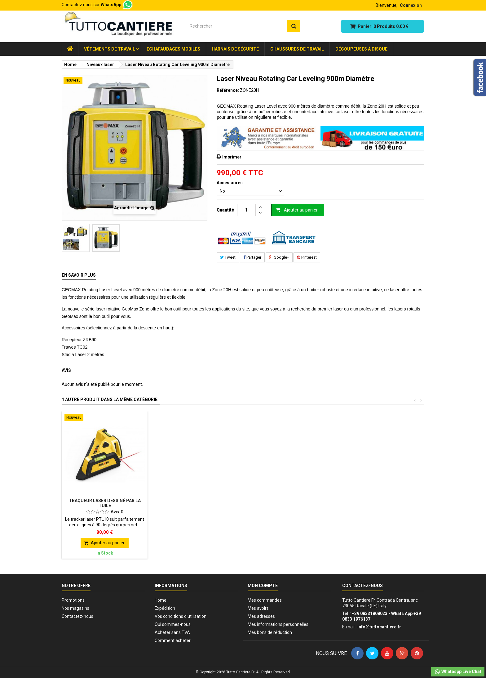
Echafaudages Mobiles (173, 49)
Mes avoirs (258, 608)
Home (160, 600)
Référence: (228, 90)
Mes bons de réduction (270, 632)
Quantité (225, 209)
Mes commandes (265, 600)
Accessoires (230, 182)
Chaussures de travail (297, 49)
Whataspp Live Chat (457, 672)
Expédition (165, 608)
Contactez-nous (77, 616)
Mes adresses (261, 616)
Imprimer (231, 156)
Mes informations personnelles (278, 624)
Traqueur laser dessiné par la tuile (105, 503)
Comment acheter (173, 640)
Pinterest (307, 257)
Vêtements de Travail (109, 49)
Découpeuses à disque (361, 49)
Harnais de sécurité (235, 49)
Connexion (411, 5)
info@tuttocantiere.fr (379, 626)
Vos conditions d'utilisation (180, 616)
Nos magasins (75, 608)
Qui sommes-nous (173, 624)
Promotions (73, 600)
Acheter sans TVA (172, 632)
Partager (252, 257)
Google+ (279, 257)
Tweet (228, 257)
